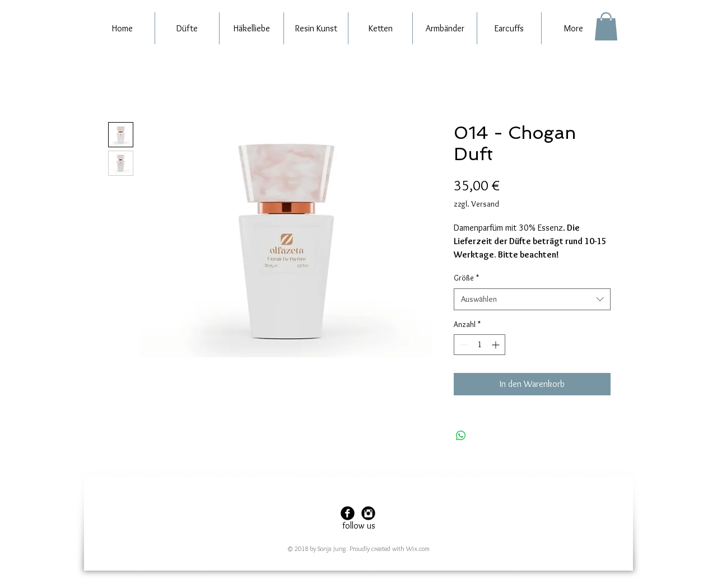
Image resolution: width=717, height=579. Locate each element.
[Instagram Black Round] (368, 513)
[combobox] (532, 299)
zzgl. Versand (476, 204)
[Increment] (497, 344)
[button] (606, 26)
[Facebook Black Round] (348, 513)
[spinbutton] (479, 344)
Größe (466, 278)
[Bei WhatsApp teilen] (461, 435)
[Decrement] (462, 344)
